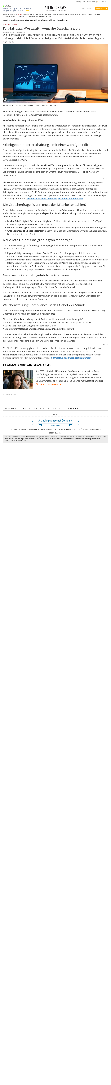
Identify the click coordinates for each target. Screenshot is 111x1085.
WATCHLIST (105, 1)
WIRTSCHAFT (27, 14)
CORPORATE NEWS (33, 17)
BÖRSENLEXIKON (91, 1)
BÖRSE (20, 14)
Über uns (84, 429)
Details (13, 441)
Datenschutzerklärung (48, 429)
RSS (98, 1)
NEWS (5, 14)
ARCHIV (78, 1)
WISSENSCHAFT (62, 14)
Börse (27, 20)
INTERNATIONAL (87, 14)
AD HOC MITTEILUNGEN (9, 17)
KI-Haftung (6, 25)
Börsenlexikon (10, 408)
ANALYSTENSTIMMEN (21, 17)
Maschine (14, 25)
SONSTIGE (96, 14)
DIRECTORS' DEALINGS (45, 17)
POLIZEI (77, 14)
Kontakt (23, 429)
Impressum (33, 429)
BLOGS (83, 1)
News (16, 429)
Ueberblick (33, 20)
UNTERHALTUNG (50, 14)
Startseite (20, 20)
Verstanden (19, 441)
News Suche (100, 8)
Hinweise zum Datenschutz (68, 429)
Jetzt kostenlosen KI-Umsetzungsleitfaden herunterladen (54, 198)
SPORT (41, 14)
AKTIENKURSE (12, 14)
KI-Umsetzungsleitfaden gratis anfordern (71, 357)
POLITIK (35, 14)
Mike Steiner (94, 429)
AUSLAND (71, 14)
